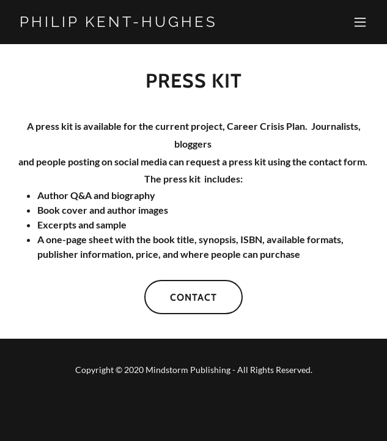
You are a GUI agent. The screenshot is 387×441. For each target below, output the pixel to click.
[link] (140, 23)
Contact (193, 297)
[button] (360, 22)
